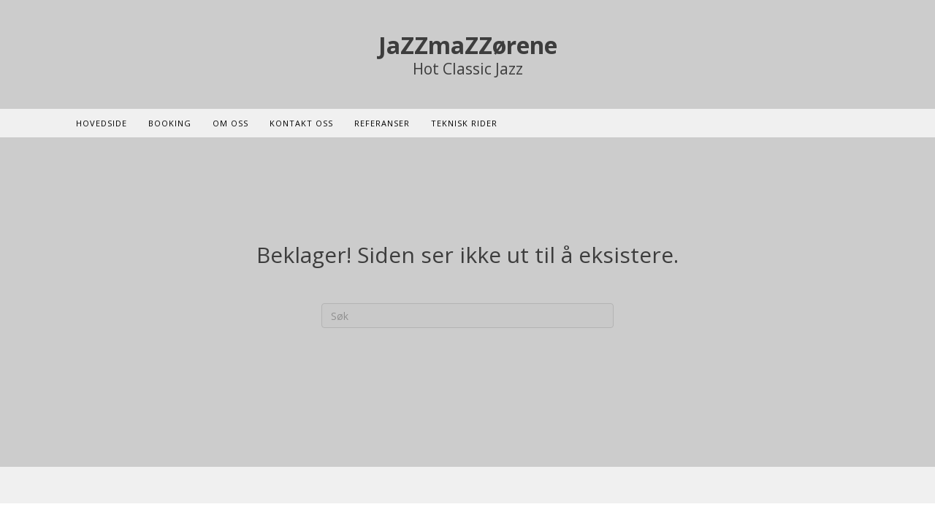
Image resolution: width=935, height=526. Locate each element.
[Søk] (467, 315)
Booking (169, 123)
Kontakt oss (301, 123)
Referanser (382, 123)
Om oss (230, 123)
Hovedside (101, 123)
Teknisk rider (464, 123)
